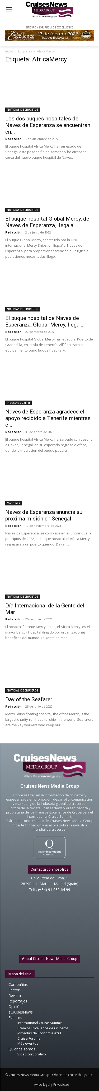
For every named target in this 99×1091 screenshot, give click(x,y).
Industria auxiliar (18, 403)
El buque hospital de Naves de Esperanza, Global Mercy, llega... (44, 321)
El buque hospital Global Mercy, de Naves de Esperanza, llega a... (47, 222)
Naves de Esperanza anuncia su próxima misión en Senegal (43, 515)
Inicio (9, 51)
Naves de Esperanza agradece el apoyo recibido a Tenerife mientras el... (48, 418)
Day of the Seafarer (28, 699)
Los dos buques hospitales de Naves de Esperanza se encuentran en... (47, 125)
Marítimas (13, 503)
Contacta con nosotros (49, 869)
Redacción (13, 139)
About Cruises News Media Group (49, 959)
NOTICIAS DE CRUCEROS (22, 109)
